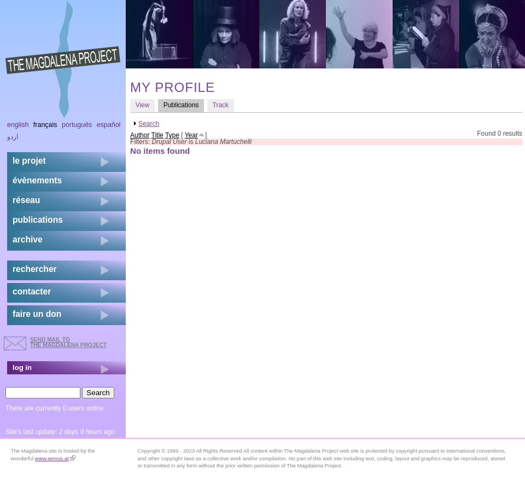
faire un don (37, 314)
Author (139, 135)
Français (45, 125)
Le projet (29, 160)
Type (172, 135)
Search (148, 124)
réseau (26, 200)
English (18, 125)
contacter (32, 291)
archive (28, 239)
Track (221, 105)
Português (77, 125)
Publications (184, 105)
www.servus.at (55, 458)
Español (109, 125)
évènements (37, 180)
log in (22, 367)
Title (157, 135)
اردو (12, 137)
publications (38, 219)
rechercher (35, 269)
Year (191, 135)
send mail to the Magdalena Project (68, 342)
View (143, 105)
